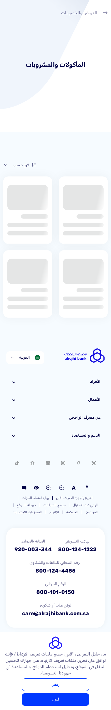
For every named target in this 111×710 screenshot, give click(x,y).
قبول (55, 699)
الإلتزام (54, 512)
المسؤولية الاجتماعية (27, 512)
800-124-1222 (77, 549)
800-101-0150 (55, 592)
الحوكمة (72, 512)
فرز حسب (20, 164)
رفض (55, 684)
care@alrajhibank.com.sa (55, 613)
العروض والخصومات (84, 13)
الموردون (91, 512)
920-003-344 (33, 549)
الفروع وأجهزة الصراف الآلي (75, 498)
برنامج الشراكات (54, 505)
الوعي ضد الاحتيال (85, 505)
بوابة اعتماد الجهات (35, 498)
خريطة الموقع (26, 505)
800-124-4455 (55, 571)
